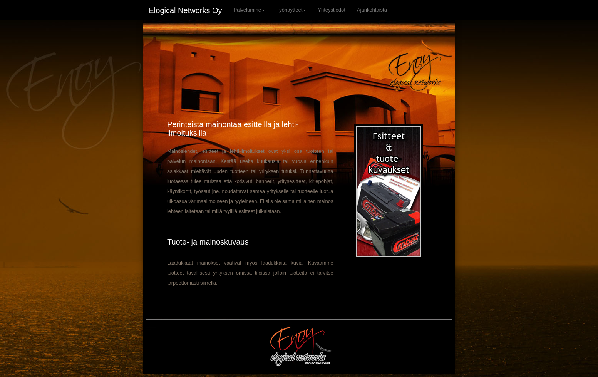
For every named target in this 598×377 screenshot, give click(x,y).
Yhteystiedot (331, 10)
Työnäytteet (291, 10)
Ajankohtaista (372, 10)
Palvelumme (249, 10)
